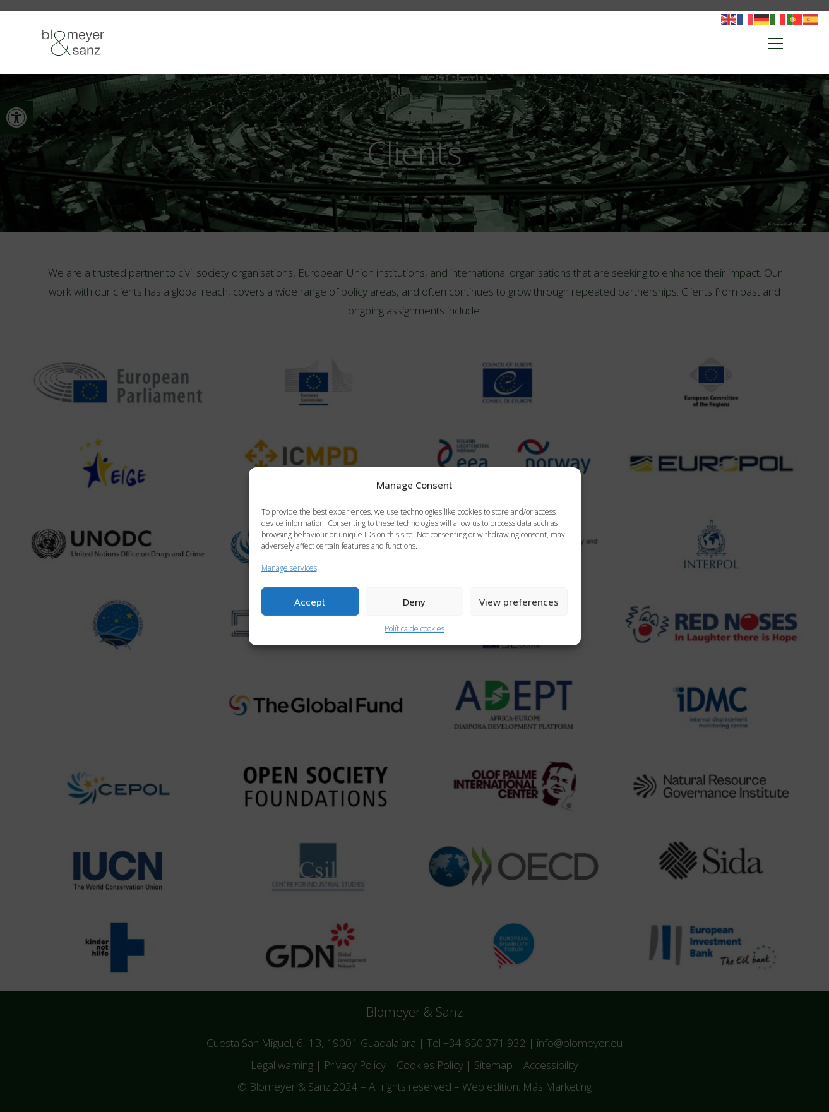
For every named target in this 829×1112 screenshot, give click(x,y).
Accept (310, 601)
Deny (414, 601)
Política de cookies (414, 628)
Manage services (289, 567)
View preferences (519, 601)
